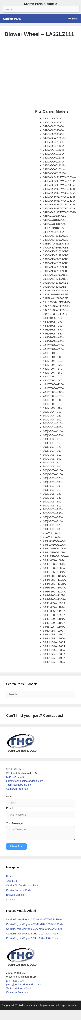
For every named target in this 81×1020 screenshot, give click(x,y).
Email (9, 808)
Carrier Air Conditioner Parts (22, 885)
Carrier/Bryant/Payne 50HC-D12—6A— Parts (32, 933)
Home (9, 876)
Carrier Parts (12, 18)
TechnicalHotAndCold (18, 784)
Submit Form (16, 846)
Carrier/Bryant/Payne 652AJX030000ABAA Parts (34, 928)
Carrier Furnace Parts (18, 890)
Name (9, 796)
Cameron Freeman (17, 788)
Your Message (14, 823)
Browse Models (15, 894)
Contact (10, 899)
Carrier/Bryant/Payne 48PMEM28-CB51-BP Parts (34, 924)
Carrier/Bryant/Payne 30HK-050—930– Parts (32, 938)
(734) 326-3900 (15, 777)
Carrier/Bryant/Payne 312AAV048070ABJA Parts (34, 919)
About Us (11, 880)
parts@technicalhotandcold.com (24, 780)
